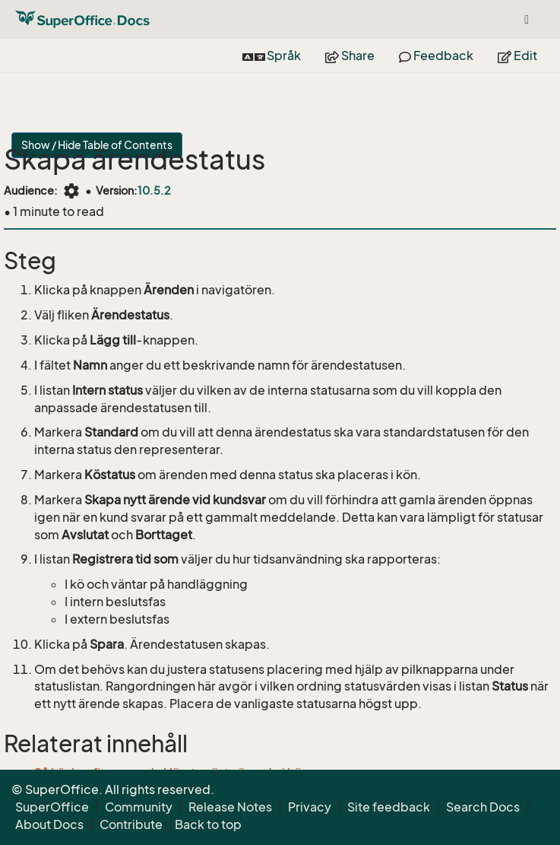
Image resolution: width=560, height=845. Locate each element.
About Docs (49, 824)
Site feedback (388, 807)
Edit (517, 55)
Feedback (436, 55)
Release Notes (230, 807)
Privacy (309, 807)
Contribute (131, 824)
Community (138, 807)
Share (350, 55)
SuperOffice (52, 807)
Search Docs (483, 807)
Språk (271, 55)
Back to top (208, 824)
